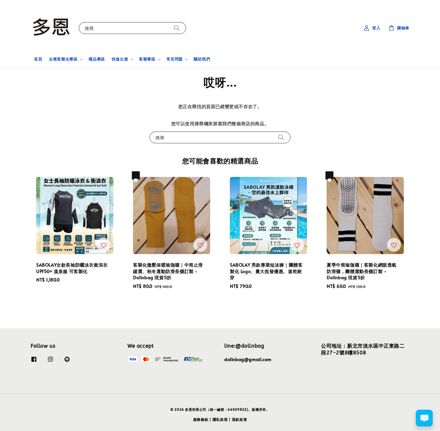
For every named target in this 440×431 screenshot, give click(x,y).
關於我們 (202, 59)
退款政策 (239, 419)
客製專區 (147, 59)
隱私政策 (220, 419)
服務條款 (200, 419)
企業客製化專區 (63, 59)
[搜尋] (177, 27)
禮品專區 (96, 59)
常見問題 (174, 59)
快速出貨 (120, 59)
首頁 (38, 59)
